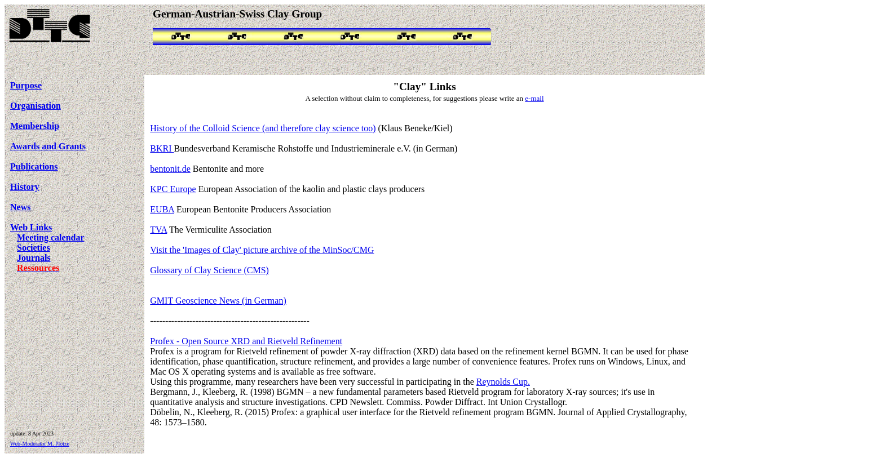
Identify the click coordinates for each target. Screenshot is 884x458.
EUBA (162, 209)
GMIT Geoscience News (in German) (218, 300)
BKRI (162, 148)
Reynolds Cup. (503, 381)
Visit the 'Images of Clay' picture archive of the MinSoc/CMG (262, 250)
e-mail (534, 98)
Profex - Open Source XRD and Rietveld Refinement (246, 341)
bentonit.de (170, 169)
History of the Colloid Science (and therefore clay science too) (262, 128)
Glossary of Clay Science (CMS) (209, 270)
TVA (158, 229)
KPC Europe (173, 189)
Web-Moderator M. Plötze (39, 444)
